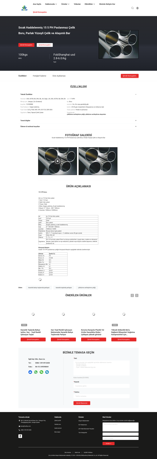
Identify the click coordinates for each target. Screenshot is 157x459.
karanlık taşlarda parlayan (64, 287)
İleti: (75, 358)
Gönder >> (108, 443)
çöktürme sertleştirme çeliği (87, 287)
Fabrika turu (57, 424)
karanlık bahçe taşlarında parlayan (38, 287)
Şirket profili (57, 420)
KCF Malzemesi (82, 424)
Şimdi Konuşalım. (26, 45)
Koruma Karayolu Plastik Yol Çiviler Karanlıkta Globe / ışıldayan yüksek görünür (92, 332)
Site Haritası (68, 452)
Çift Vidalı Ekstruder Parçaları (86, 428)
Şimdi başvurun (81, 403)
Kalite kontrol (57, 428)
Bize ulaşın (57, 432)
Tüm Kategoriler (82, 432)
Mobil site (77, 452)
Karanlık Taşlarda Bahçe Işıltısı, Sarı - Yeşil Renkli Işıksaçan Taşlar (31, 332)
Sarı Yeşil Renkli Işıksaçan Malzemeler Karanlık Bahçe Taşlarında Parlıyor (62, 332)
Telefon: (77, 392)
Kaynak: (76, 382)
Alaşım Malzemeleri (83, 420)
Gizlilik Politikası (88, 452)
